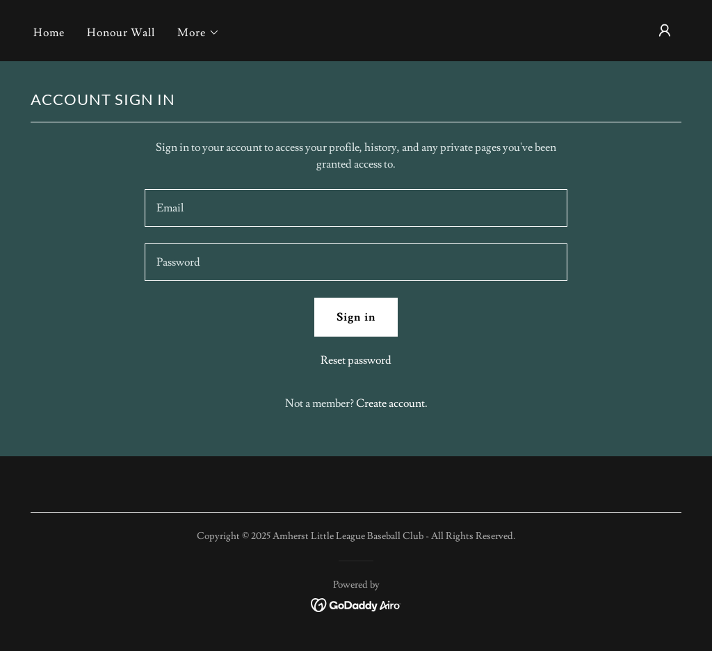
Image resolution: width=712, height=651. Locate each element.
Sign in (356, 317)
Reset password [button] (356, 360)
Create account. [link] (392, 403)
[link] (356, 602)
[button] (198, 32)
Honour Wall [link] (121, 33)
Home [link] (49, 33)
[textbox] (356, 208)
